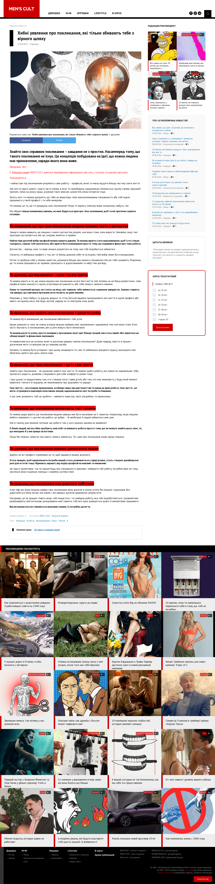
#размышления (43, 520)
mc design (189, 870)
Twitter (59, 140)
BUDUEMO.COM (167, 857)
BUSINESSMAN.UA (166, 854)
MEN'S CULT (132, 854)
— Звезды (10, 858)
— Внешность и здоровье (78, 855)
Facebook (26, 140)
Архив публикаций (104, 854)
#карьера (20, 520)
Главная (13, 25)
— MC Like (10, 855)
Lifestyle (100, 13)
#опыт (54, 520)
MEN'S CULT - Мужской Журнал (53, 515)
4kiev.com (130, 857)
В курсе (117, 13)
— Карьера (72, 858)
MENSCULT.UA (165, 850)
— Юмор (25, 855)
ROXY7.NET (133, 850)
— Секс (25, 861)
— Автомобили (55, 858)
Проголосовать (162, 327)
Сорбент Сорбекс (164, 872)
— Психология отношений (33, 858)
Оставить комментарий (47, 529)
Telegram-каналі (20, 172)
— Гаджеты (54, 855)
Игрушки (83, 13)
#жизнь (62, 520)
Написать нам (203, 879)
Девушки (54, 13)
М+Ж (68, 13)
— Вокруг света (74, 861)
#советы (30, 520)
